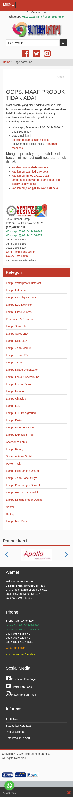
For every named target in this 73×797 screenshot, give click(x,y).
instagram (51, 143)
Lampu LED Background (21, 413)
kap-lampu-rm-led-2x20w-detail (30, 175)
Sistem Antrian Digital (19, 456)
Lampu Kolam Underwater (22, 369)
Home (6, 62)
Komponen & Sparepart (20, 319)
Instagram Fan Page (21, 694)
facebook (17, 148)
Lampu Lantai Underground (22, 376)
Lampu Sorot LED (17, 333)
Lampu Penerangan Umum (22, 470)
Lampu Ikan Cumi (16, 521)
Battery (10, 514)
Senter (10, 506)
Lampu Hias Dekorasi (19, 311)
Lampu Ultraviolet (16, 398)
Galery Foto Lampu (17, 255)
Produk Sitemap (15, 731)
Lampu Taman (14, 362)
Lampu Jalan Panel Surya (21, 478)
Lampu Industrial (16, 290)
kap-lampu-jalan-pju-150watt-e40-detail (35, 188)
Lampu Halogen (15, 391)
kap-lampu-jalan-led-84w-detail (30, 167)
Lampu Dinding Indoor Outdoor (24, 499)
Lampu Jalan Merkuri (19, 348)
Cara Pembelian (15, 647)
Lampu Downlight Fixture (21, 297)
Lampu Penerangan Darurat (23, 485)
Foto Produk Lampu (18, 738)
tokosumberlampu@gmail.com (30, 139)
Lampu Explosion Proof (20, 434)
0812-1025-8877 (32, 235)
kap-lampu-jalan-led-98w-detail (30, 171)
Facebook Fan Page (21, 679)
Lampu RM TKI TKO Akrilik (22, 492)
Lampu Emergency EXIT (21, 427)
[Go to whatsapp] (9, 785)
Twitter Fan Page (19, 686)
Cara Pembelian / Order (20, 251)
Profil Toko (12, 719)
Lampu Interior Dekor (19, 384)
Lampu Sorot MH (16, 326)
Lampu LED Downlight (19, 304)
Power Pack (13, 463)
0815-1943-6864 (32, 231)
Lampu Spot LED (16, 340)
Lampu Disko (14, 420)
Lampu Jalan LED (17, 355)
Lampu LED (13, 405)
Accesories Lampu (17, 441)
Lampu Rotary (14, 449)
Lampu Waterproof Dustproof (23, 283)
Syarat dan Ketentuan (19, 725)
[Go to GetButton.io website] (9, 793)
